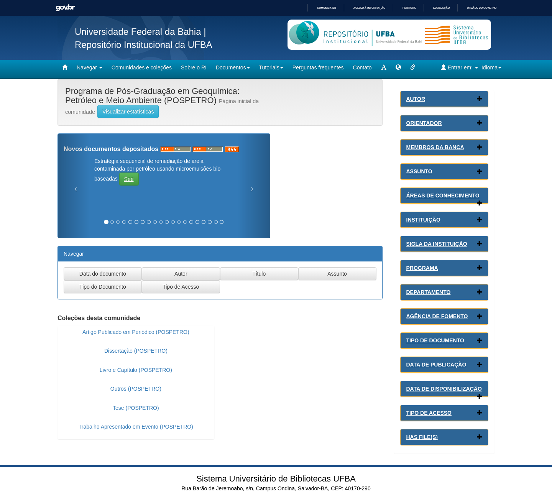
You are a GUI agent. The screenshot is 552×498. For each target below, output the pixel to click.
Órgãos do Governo (481, 8)
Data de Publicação (436, 365)
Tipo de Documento (435, 340)
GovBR (65, 8)
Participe (409, 8)
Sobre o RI (194, 67)
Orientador (424, 123)
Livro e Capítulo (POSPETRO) (136, 370)
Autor (416, 99)
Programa (422, 268)
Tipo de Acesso (429, 413)
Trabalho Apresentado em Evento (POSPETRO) (136, 427)
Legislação (441, 8)
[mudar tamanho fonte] (383, 67)
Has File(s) (422, 437)
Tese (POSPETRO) (136, 408)
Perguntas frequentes (318, 67)
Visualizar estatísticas (128, 111)
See (129, 179)
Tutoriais (271, 67)
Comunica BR (326, 8)
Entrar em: (459, 67)
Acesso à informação (369, 8)
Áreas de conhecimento (443, 195)
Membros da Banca (435, 147)
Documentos (233, 67)
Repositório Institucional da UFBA (143, 44)
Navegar (89, 67)
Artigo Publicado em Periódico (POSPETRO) (135, 332)
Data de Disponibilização (444, 389)
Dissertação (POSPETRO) (136, 351)
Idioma (491, 67)
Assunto (419, 171)
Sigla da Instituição (436, 244)
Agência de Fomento (437, 316)
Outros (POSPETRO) (135, 389)
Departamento (428, 292)
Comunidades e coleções (142, 67)
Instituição (423, 220)
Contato (362, 67)
